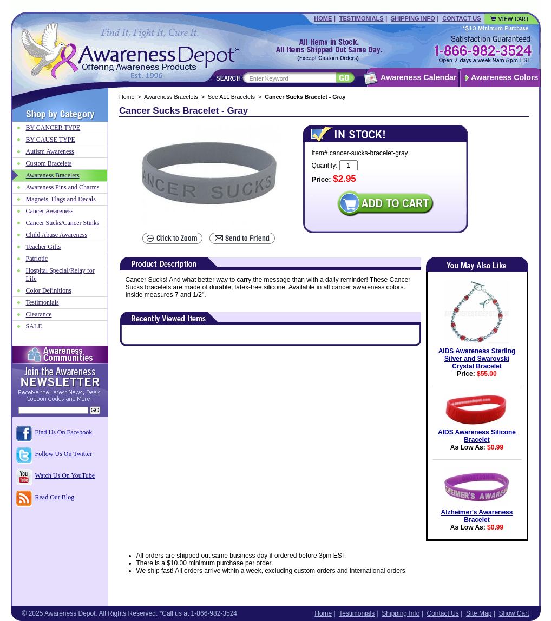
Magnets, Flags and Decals (61, 199)
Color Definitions (48, 290)
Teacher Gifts (43, 246)
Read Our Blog (55, 497)
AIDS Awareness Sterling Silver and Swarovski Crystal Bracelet (477, 358)
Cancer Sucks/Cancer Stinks (63, 223)
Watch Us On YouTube (65, 475)
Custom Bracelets (49, 163)
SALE (34, 326)
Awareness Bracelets (171, 97)
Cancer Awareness (50, 211)
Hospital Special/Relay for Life (60, 274)
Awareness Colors (505, 77)
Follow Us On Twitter (63, 454)
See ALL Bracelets (231, 97)
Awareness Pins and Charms (63, 187)
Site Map (478, 613)
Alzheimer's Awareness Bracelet (477, 516)
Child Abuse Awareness (57, 235)
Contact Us (461, 18)
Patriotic (37, 258)
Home (323, 18)
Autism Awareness (50, 151)
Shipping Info (413, 18)
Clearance (39, 314)
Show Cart (513, 613)
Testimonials (361, 18)
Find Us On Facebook (64, 432)
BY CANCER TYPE (53, 127)
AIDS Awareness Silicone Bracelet (477, 436)
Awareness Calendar (418, 77)
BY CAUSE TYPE (50, 139)
